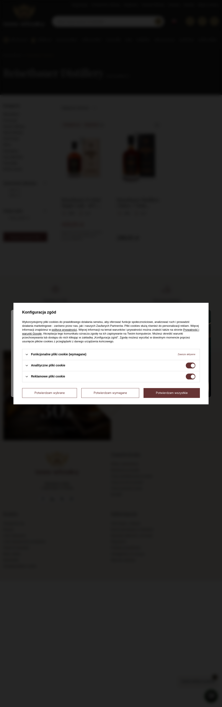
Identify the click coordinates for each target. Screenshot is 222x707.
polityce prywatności (64, 329)
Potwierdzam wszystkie (172, 393)
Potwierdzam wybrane (49, 393)
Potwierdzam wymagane (110, 393)
